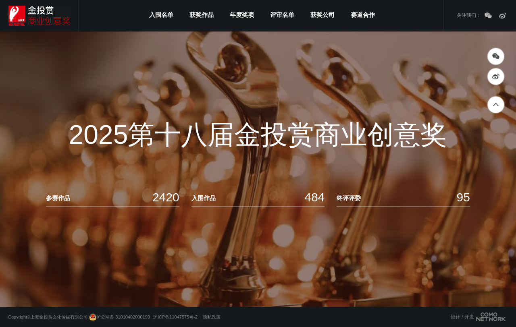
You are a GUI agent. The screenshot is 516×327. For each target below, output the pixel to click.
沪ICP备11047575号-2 (175, 317)
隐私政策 (212, 317)
